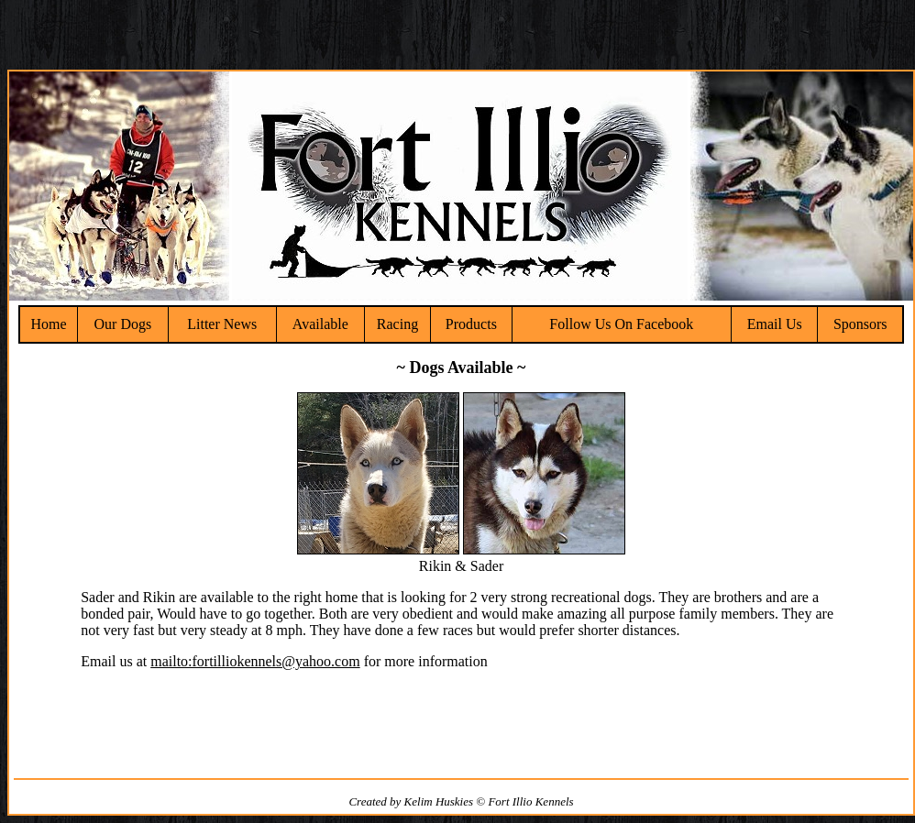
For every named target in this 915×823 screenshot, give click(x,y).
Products (471, 324)
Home (48, 324)
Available (320, 324)
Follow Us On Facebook (621, 324)
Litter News (222, 324)
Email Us (774, 324)
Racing (397, 324)
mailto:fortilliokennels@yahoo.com (254, 661)
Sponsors (860, 324)
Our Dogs (123, 324)
